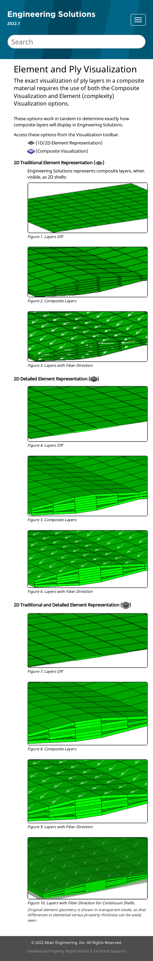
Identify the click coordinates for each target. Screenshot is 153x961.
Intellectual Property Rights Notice (58, 950)
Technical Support (109, 950)
